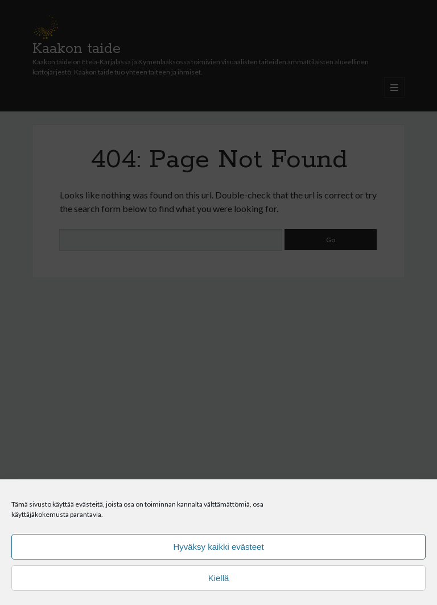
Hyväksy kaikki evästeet (218, 547)
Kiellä (218, 578)
